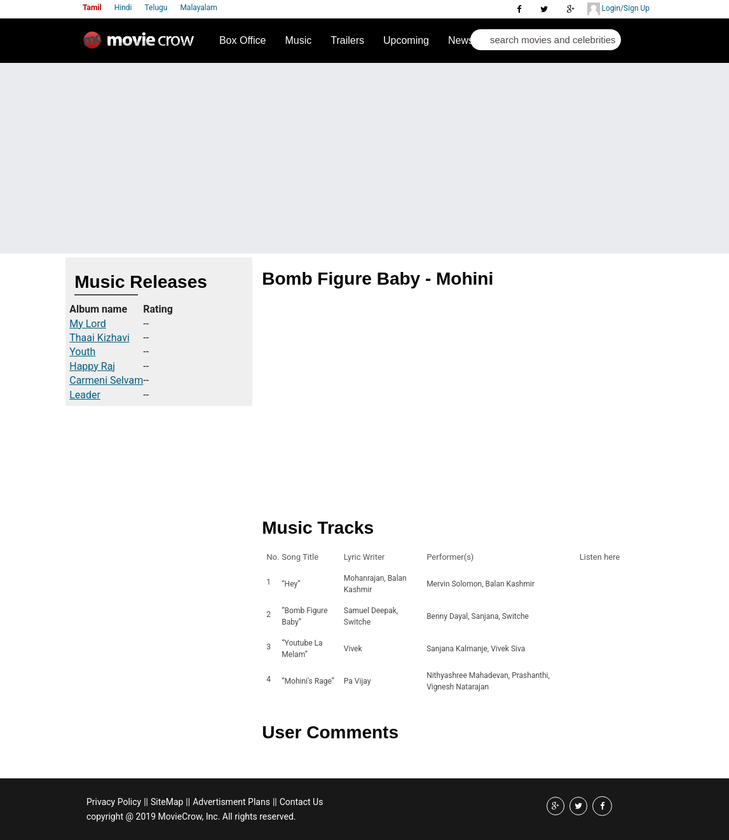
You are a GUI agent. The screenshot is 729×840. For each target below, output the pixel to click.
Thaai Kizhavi (99, 338)
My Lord (87, 324)
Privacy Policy (113, 802)
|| (146, 802)
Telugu (156, 7)
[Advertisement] (364, 158)
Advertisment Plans (231, 802)
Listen (593, 583)
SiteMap (167, 802)
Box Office (242, 40)
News (461, 40)
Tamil (92, 7)
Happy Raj (92, 366)
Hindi (123, 7)
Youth (82, 352)
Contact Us (302, 802)
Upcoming (406, 40)
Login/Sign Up (618, 9)
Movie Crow (141, 45)
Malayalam (198, 7)
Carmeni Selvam (106, 380)
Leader (84, 395)
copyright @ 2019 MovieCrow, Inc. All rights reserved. (191, 816)
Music (298, 40)
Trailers (347, 40)
